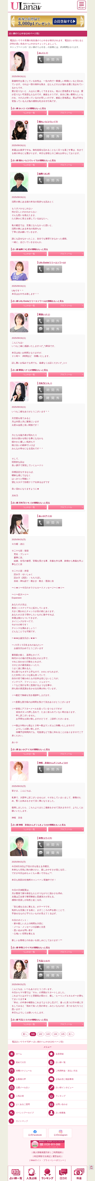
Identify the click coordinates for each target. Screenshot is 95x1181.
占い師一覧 (57, 1062)
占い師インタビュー (60, 1087)
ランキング (57, 1096)
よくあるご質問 (19, 1104)
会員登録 (56, 1054)
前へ (25, 1034)
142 (40, 1034)
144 (55, 1034)
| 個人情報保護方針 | (41, 1152)
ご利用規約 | (57, 1152)
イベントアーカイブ (21, 1113)
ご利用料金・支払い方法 (62, 1071)
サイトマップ (18, 1121)
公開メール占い (19, 1087)
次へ (71, 1034)
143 (48, 1034)
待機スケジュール (20, 1071)
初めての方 (17, 1062)
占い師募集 (57, 1113)
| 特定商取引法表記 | (42, 1156)
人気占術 (16, 1096)
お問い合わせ (58, 1104)
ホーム (15, 1054)
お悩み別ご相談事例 (60, 1079)
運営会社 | (57, 1156)
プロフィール (66, 113)
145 (63, 1034)
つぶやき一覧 (29, 113)
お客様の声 (17, 1079)
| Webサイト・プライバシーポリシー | (48, 1160)
